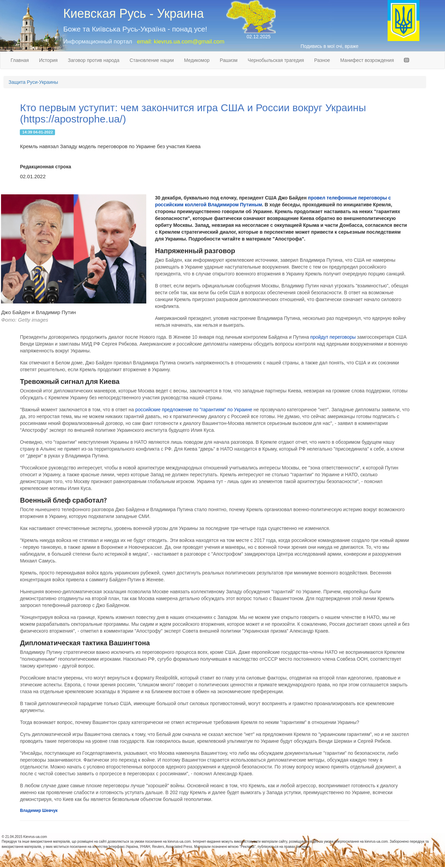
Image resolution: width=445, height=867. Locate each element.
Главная (20, 60)
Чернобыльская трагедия (276, 60)
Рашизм (229, 60)
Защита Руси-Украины (33, 82)
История (48, 60)
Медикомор (197, 60)
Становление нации (152, 60)
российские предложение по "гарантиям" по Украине (193, 409)
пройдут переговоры (333, 337)
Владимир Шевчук (38, 810)
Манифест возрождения (367, 60)
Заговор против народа (94, 60)
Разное (322, 60)
